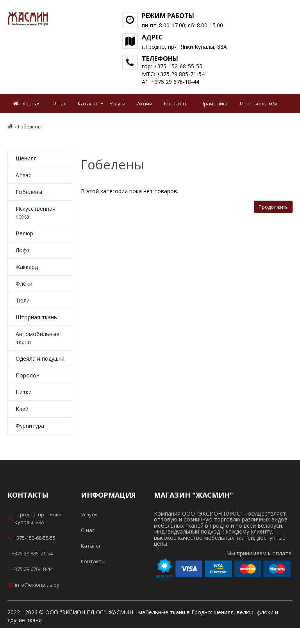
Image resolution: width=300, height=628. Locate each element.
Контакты (176, 103)
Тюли (23, 300)
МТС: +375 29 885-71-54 (173, 74)
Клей (22, 409)
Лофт (23, 250)
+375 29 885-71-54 (30, 553)
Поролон (27, 375)
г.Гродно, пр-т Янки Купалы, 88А (34, 518)
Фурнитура (30, 425)
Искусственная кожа (35, 212)
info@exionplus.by (33, 584)
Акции (144, 103)
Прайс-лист (214, 103)
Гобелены (29, 192)
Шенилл (26, 158)
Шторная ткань (36, 317)
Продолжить (273, 207)
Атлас (23, 175)
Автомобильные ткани (37, 337)
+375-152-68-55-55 (31, 537)
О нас (59, 103)
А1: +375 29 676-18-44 (170, 81)
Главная (27, 103)
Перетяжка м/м (259, 103)
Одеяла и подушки (40, 358)
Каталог (88, 103)
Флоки (24, 283)
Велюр (24, 233)
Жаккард (27, 266)
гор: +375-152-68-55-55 (172, 66)
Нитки (24, 392)
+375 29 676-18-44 (30, 569)
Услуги (117, 103)
